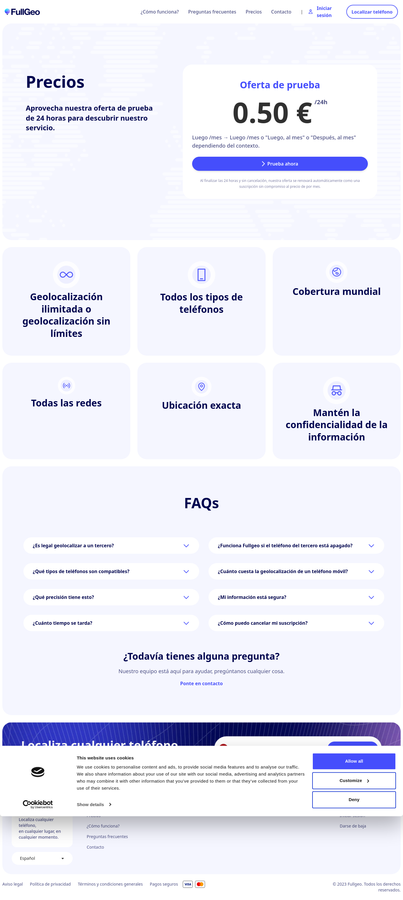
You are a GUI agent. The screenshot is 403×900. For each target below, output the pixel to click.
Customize (354, 864)
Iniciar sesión (352, 815)
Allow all (354, 845)
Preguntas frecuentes (212, 12)
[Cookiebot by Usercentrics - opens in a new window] (38, 888)
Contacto (281, 12)
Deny (354, 883)
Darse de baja (353, 826)
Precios (254, 12)
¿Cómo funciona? (160, 12)
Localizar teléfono (372, 12)
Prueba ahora (280, 164)
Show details (90, 888)
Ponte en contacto (201, 683)
